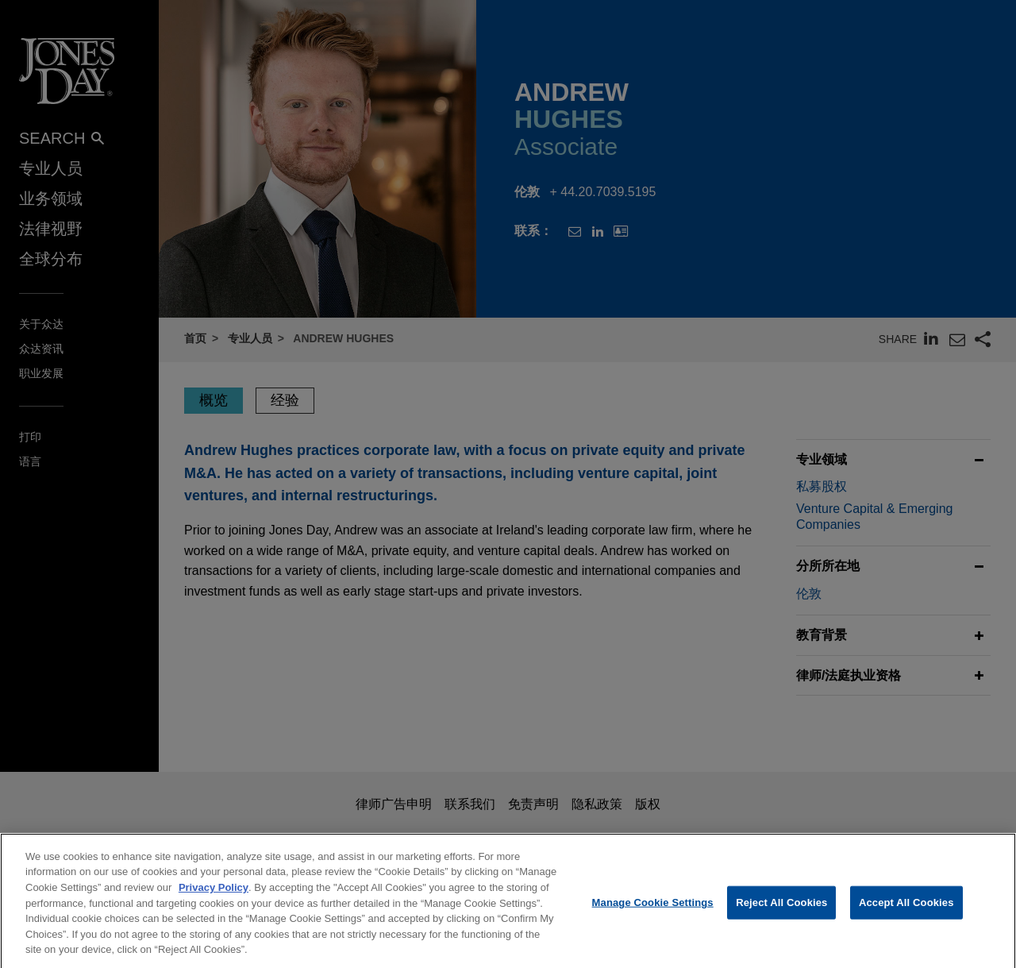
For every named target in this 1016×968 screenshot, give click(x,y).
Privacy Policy (213, 897)
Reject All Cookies (781, 912)
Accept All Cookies (906, 912)
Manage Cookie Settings (653, 912)
